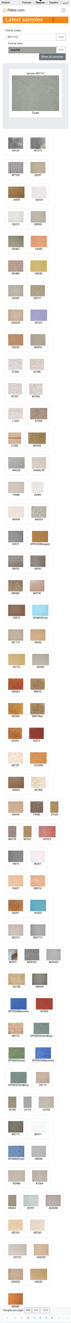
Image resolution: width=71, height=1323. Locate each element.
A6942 (38, 568)
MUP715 (38, 937)
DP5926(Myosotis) (18, 1011)
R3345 (15, 740)
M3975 (13, 962)
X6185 (12, 1109)
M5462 (12, 1208)
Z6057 (38, 175)
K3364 (39, 1183)
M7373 (38, 150)
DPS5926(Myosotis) (43, 1060)
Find (60, 36)
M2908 (16, 716)
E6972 (15, 544)
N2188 (16, 986)
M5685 (16, 1306)
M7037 (39, 322)
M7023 (47, 839)
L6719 (27, 1109)
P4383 (38, 249)
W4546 (39, 1158)
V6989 (37, 494)
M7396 (36, 396)
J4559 (16, 199)
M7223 (17, 1257)
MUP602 (53, 962)
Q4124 (15, 150)
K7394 (38, 421)
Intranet (5, 2)
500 (36, 1310)
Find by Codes (13, 30)
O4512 (16, 617)
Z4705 (54, 814)
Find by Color (15, 43)
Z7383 (14, 445)
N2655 (38, 1281)
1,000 (45, 1310)
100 (28, 1310)
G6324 (39, 199)
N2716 (16, 667)
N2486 (16, 1183)
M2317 (38, 298)
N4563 (16, 790)
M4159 (12, 839)
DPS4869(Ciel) (16, 1158)
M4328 (16, 470)
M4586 (15, 593)
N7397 (15, 396)
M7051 (27, 839)
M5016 (38, 888)
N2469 (40, 667)
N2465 (16, 249)
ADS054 (15, 322)
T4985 (16, 494)
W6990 (16, 519)
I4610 (16, 863)
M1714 (16, 642)
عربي (65, 2)
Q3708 (46, 1109)
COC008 (38, 765)
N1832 (38, 913)
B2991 (30, 1208)
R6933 (15, 568)
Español (53, 2)
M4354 (39, 519)
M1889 (16, 273)
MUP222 (32, 962)
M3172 (16, 1134)
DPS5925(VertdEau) (41, 1035)
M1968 (38, 790)
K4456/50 (39, 470)
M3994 (38, 347)
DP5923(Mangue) (40, 544)
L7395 (15, 421)
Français (26, 2)
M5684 (16, 691)
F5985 (36, 814)
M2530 (37, 1232)
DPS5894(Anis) (16, 1060)
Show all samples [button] (52, 56)
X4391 (15, 913)
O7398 (36, 371)
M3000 (38, 224)
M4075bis (37, 716)
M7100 (16, 175)
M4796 (37, 593)
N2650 (38, 273)
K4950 (15, 347)
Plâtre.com (14, 10)
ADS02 (15, 298)
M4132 (16, 1035)
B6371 (38, 1134)
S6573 (36, 740)
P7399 (15, 371)
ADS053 (15, 1281)
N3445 (15, 814)
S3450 (38, 642)
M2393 (16, 1232)
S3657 (15, 888)
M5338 (37, 445)
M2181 (16, 765)
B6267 (37, 863)
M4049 (40, 986)
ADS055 (41, 1257)
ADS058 (53, 1208)
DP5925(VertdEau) (18, 1085)
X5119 (42, 1085)
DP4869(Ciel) (40, 617)
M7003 (44, 1011)
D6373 (16, 224)
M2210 (16, 937)
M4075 (38, 691)
